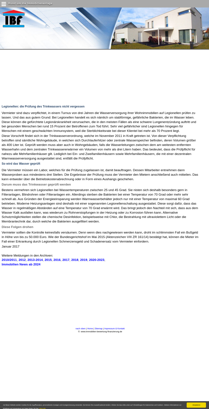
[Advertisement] (65, 76)
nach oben (81, 328)
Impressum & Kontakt (114, 328)
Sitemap (99, 328)
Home (90, 328)
